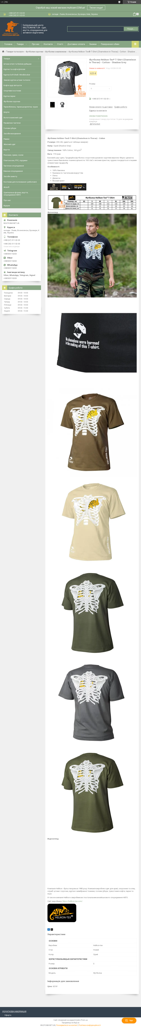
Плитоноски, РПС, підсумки (15, 160)
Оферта (7, 1015)
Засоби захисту (10, 176)
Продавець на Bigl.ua (70, 1023)
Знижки (93, 44)
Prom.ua (84, 1020)
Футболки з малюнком (55, 51)
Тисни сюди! (96, 7)
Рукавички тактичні (12, 123)
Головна (8, 44)
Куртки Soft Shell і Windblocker (17, 75)
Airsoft (6, 187)
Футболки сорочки (34, 51)
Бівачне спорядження (13, 171)
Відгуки (7, 206)
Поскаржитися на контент (66, 1025)
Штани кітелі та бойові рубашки (17, 64)
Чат (129, 1020)
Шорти (6, 112)
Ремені (6, 139)
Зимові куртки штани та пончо (17, 80)
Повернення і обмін (110, 44)
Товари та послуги (15, 51)
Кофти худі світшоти (13, 85)
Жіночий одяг (9, 144)
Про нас (35, 44)
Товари (20, 44)
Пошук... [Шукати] (131, 29)
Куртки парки (9, 96)
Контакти (48, 44)
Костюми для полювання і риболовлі (20, 182)
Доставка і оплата (76, 44)
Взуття (7, 150)
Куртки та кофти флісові (14, 69)
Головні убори (10, 128)
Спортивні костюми (12, 91)
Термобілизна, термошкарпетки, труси (21, 107)
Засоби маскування (12, 133)
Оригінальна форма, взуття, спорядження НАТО (16, 193)
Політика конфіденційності (90, 1025)
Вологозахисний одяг (13, 118)
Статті (60, 44)
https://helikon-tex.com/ (72, 901)
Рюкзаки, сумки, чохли (13, 155)
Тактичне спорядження (14, 166)
